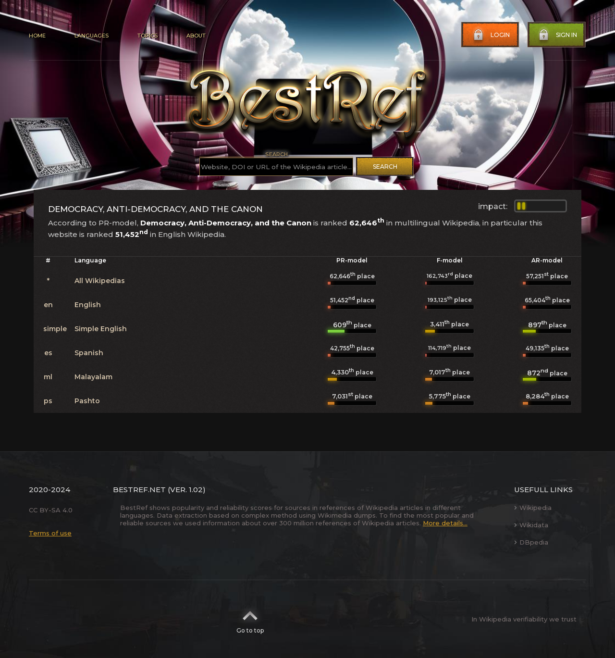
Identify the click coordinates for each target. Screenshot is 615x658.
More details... (445, 523)
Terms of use (50, 533)
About (196, 35)
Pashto (87, 401)
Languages (91, 35)
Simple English (100, 328)
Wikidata (531, 525)
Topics (147, 35)
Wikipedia (533, 507)
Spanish (88, 352)
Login (490, 35)
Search (385, 166)
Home (37, 35)
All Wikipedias (99, 280)
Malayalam (93, 376)
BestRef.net (139, 489)
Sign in (557, 35)
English (87, 304)
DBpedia (531, 542)
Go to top (250, 619)
